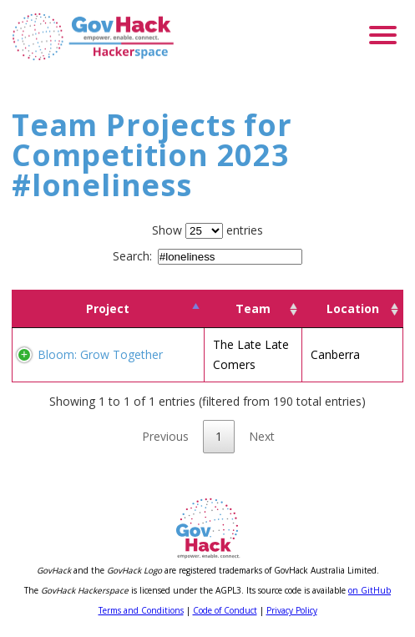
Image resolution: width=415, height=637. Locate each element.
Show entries (207, 230)
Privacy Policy (291, 610)
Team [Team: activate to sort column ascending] (253, 308)
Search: (207, 256)
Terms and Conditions (141, 610)
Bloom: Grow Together (100, 354)
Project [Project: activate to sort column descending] (107, 308)
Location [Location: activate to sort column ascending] (352, 308)
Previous (165, 436)
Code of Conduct (225, 610)
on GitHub (369, 590)
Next (262, 436)
